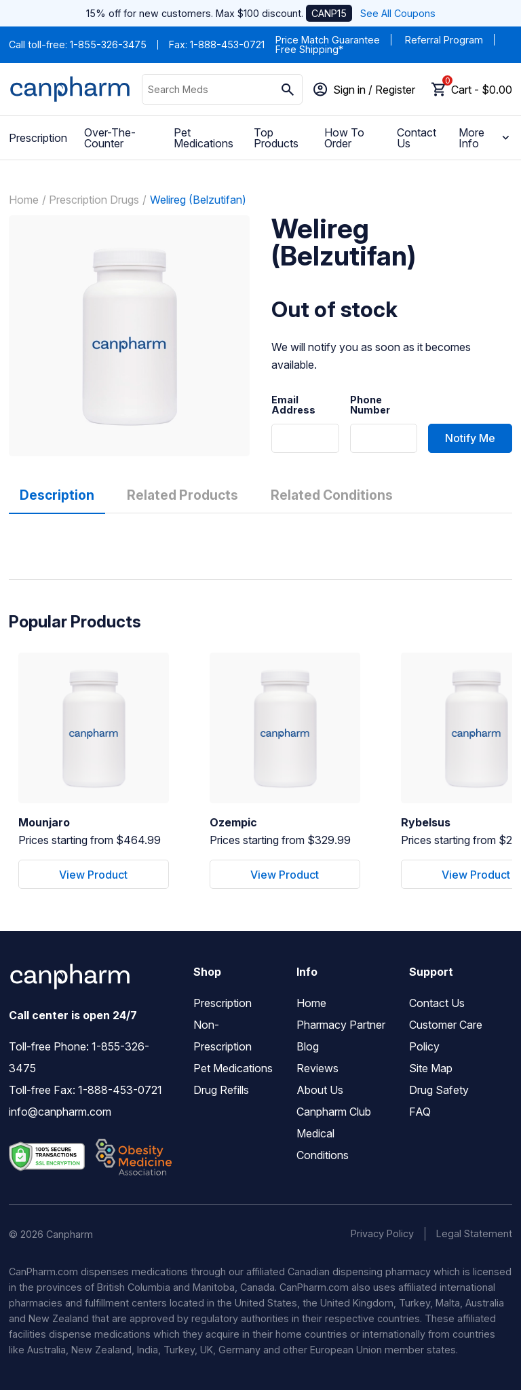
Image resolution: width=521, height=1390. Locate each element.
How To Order (344, 138)
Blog (307, 1046)
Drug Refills (221, 1090)
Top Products (276, 138)
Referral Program (444, 39)
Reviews (317, 1068)
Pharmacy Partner (340, 1024)
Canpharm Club (333, 1111)
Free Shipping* (309, 49)
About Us (319, 1090)
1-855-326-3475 (108, 44)
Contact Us (416, 138)
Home (24, 199)
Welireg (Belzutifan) (198, 199)
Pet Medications (203, 138)
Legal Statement (474, 1233)
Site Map (430, 1068)
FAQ (420, 1111)
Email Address (293, 405)
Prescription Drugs (94, 199)
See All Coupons (398, 13)
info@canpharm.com (60, 1111)
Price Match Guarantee (327, 39)
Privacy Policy (382, 1233)
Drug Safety (439, 1090)
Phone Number (370, 405)
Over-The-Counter (110, 138)
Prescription (38, 138)
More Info (485, 138)
